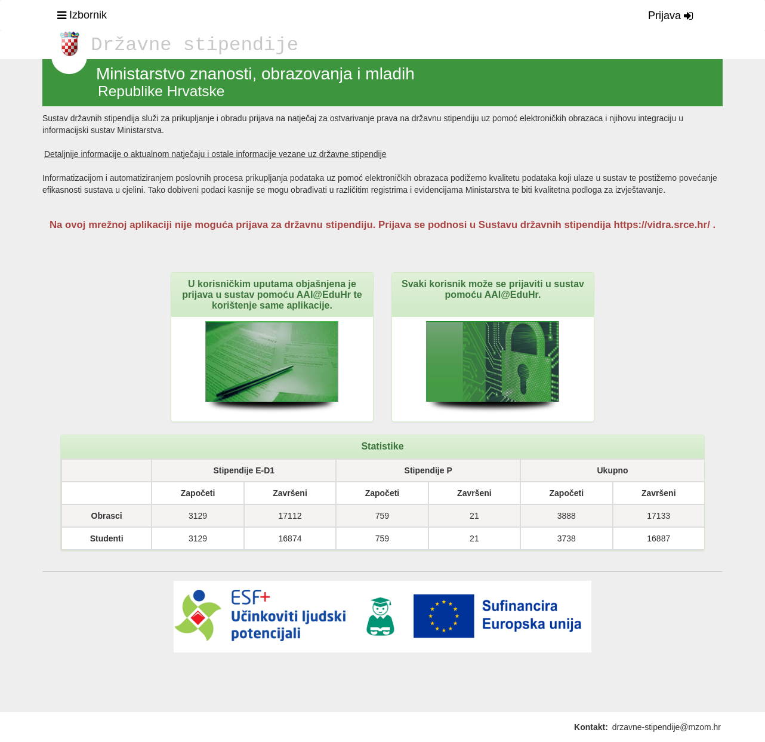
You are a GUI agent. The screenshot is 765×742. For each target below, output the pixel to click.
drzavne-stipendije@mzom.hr (666, 727)
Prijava (670, 15)
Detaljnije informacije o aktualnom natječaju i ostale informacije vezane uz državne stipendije (215, 154)
